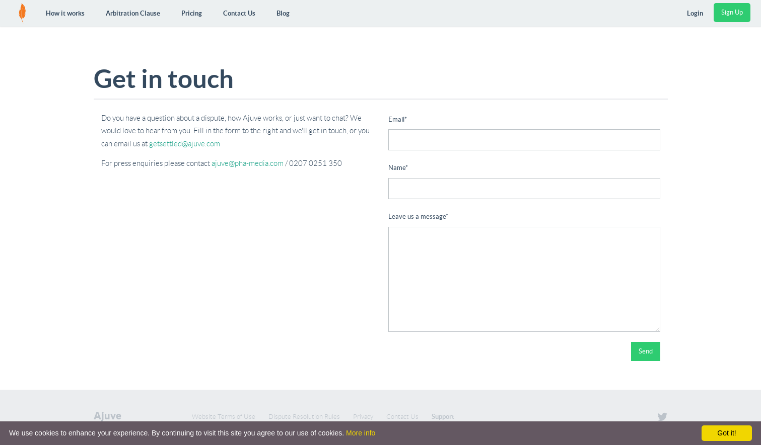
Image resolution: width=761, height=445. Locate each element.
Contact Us (239, 13)
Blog (283, 13)
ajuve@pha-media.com (248, 163)
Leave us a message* (418, 216)
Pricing (191, 13)
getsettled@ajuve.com (184, 144)
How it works (65, 13)
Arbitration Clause (133, 13)
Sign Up (732, 12)
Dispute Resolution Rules (304, 416)
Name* (398, 167)
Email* (397, 119)
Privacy (363, 416)
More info (360, 433)
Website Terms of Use (223, 416)
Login (695, 13)
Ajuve (107, 416)
